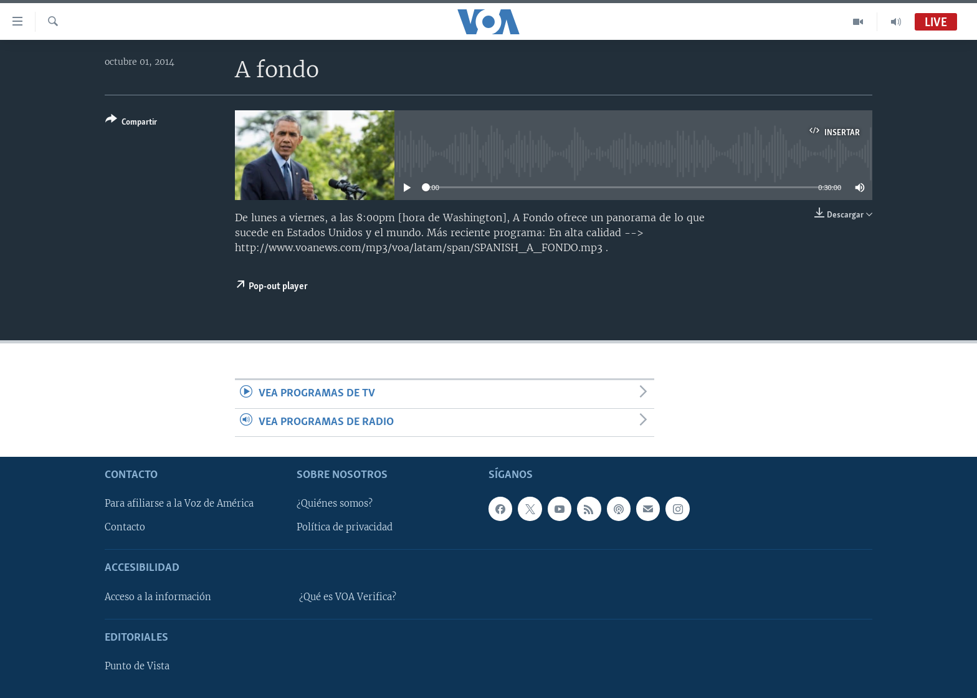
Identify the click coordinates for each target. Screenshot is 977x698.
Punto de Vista (137, 666)
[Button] (131, 123)
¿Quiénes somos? (335, 503)
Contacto (125, 527)
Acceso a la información (158, 597)
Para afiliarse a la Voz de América (179, 503)
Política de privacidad (345, 527)
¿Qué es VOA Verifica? (347, 597)
